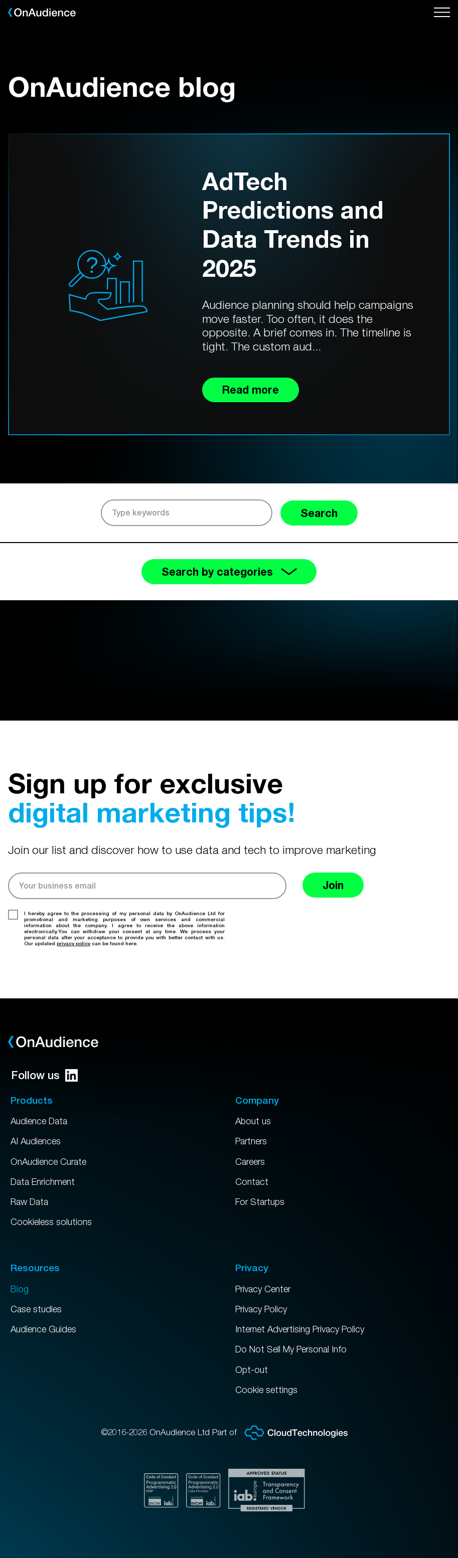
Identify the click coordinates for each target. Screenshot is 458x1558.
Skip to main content (0, 0)
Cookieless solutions (53, 1217)
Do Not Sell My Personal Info (295, 1347)
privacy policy (73, 946)
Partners (253, 1134)
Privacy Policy (263, 1306)
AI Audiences (38, 1134)
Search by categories (229, 573)
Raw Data (31, 1196)
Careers (251, 1155)
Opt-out (252, 1368)
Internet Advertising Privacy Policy (306, 1326)
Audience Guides (46, 1326)
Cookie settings (267, 1389)
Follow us (44, 1067)
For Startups (261, 1196)
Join (336, 888)
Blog (20, 1285)
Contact (252, 1175)
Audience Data (42, 1113)
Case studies (38, 1306)
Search (316, 514)
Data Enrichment (46, 1175)
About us (254, 1113)
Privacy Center (266, 1285)
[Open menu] (442, 12)
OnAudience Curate (52, 1155)
